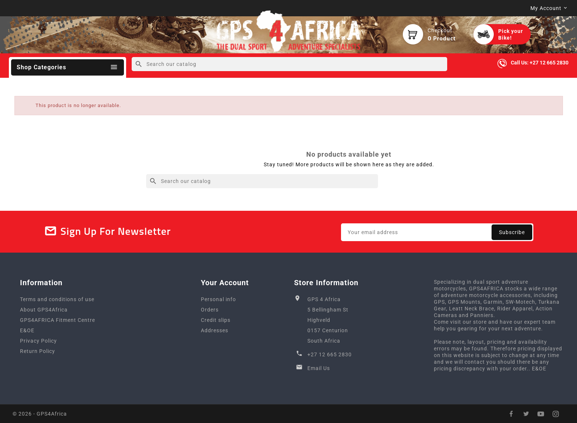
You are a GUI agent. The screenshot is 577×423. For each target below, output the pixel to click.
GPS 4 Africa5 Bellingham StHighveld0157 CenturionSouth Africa (327, 320)
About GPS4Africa (44, 310)
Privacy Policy (38, 341)
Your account (225, 282)
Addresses (214, 330)
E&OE (27, 330)
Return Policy (37, 351)
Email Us (318, 368)
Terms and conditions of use (57, 299)
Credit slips (215, 320)
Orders (210, 310)
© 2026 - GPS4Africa (40, 414)
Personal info (218, 299)
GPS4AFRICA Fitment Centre (57, 320)
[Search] (289, 64)
